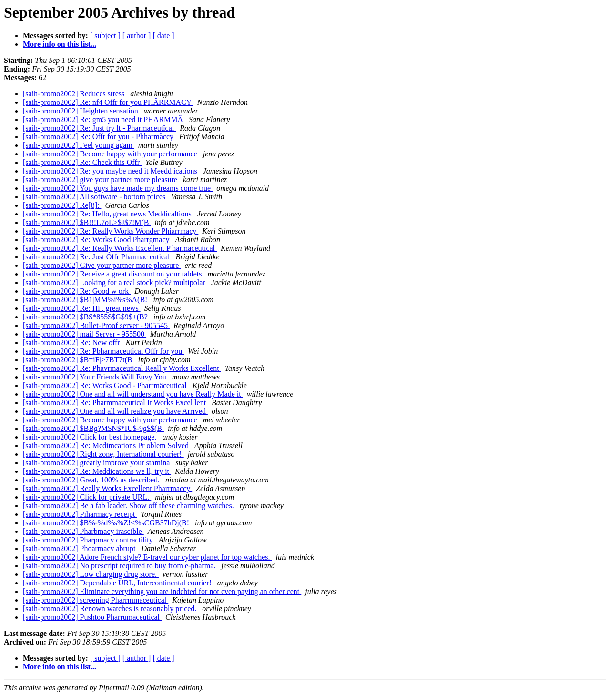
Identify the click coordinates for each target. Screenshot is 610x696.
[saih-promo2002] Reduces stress (74, 94)
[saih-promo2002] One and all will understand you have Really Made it (133, 394)
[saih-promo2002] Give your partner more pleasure (102, 265)
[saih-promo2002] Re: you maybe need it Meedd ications (111, 171)
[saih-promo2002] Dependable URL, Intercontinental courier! (118, 583)
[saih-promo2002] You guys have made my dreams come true (118, 188)
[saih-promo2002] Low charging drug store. (91, 574)
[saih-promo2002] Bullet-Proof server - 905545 (96, 325)
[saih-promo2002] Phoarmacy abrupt (80, 548)
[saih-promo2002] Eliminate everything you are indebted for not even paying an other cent (162, 591)
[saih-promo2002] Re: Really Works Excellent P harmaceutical (120, 248)
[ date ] (163, 35)
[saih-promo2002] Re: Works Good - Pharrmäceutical (106, 385)
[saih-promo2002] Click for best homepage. (90, 437)
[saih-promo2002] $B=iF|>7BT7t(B (78, 360)
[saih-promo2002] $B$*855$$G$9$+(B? (86, 317)
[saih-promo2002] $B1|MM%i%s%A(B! (86, 300)
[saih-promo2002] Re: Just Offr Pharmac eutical (97, 257)
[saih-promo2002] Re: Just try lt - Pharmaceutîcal (99, 128)
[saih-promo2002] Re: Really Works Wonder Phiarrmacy (110, 231)
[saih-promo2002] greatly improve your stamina (97, 463)
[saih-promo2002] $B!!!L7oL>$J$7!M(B (87, 222)
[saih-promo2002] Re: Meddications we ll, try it (97, 471)
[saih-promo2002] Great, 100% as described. (92, 480)
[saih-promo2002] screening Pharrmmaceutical (95, 600)
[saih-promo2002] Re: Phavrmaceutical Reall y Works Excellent (122, 368)
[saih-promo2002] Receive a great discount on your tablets (113, 274)
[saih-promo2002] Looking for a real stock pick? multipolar (115, 282)
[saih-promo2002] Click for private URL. (87, 497)
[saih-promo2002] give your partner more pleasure (101, 179)
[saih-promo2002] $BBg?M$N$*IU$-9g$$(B (93, 428)
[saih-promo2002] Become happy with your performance (111, 154)
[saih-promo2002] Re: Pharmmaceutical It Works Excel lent (115, 403)
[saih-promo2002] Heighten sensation (81, 111)
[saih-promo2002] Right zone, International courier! (103, 454)
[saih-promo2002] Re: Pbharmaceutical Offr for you (103, 351)
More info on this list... (59, 44)
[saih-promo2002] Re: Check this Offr (82, 162)
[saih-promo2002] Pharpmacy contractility (89, 540)
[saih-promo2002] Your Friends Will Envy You (95, 377)
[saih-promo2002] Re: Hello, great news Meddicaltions (108, 214)
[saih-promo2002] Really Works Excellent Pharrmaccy (107, 488)
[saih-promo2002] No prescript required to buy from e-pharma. (120, 566)
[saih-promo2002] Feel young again (78, 145)
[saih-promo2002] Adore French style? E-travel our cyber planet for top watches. (147, 557)
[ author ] (136, 35)
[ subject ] (105, 35)
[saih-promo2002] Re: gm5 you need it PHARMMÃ (104, 119)
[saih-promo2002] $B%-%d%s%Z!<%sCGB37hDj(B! (107, 523)
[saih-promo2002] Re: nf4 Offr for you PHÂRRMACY (108, 102)
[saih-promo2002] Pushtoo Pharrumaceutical (92, 617)
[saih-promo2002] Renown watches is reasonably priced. (110, 608)
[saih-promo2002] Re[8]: (62, 205)
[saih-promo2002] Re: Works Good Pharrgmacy (97, 239)
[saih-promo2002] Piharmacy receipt (80, 514)
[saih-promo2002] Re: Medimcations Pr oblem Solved (107, 445)
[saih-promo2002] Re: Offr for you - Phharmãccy (99, 137)
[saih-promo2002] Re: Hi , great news (82, 308)
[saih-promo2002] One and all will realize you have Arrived (115, 411)
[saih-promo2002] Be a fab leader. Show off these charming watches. (129, 506)
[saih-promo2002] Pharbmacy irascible (83, 531)
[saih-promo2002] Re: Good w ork (77, 291)
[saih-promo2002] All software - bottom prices (95, 197)
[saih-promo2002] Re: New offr (72, 342)
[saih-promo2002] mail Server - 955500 (84, 334)
